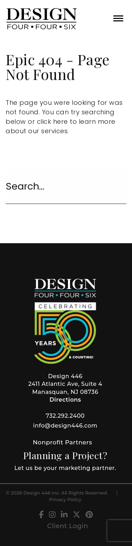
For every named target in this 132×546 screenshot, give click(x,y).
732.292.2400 (65, 415)
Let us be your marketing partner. (65, 468)
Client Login (67, 526)
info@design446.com (65, 425)
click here (52, 121)
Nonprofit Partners (62, 442)
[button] (118, 18)
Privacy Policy (65, 499)
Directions (65, 399)
